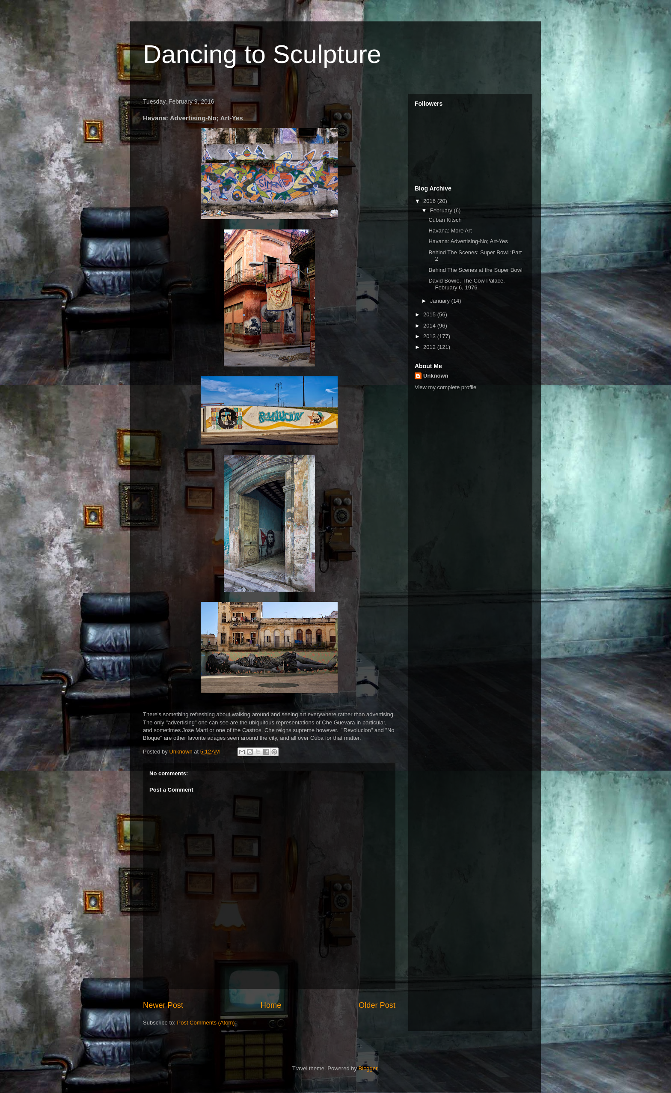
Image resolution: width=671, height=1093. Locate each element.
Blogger (368, 1068)
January (440, 301)
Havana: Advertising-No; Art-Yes (468, 241)
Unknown (435, 375)
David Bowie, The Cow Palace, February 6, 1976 (466, 284)
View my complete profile (445, 387)
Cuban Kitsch (444, 220)
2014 (430, 325)
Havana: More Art (450, 230)
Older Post (377, 1005)
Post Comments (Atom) (206, 1022)
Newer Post (163, 1005)
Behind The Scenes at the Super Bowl (475, 270)
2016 (430, 201)
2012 (430, 347)
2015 (430, 314)
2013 (430, 336)
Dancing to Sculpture (262, 54)
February (442, 210)
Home (271, 1005)
